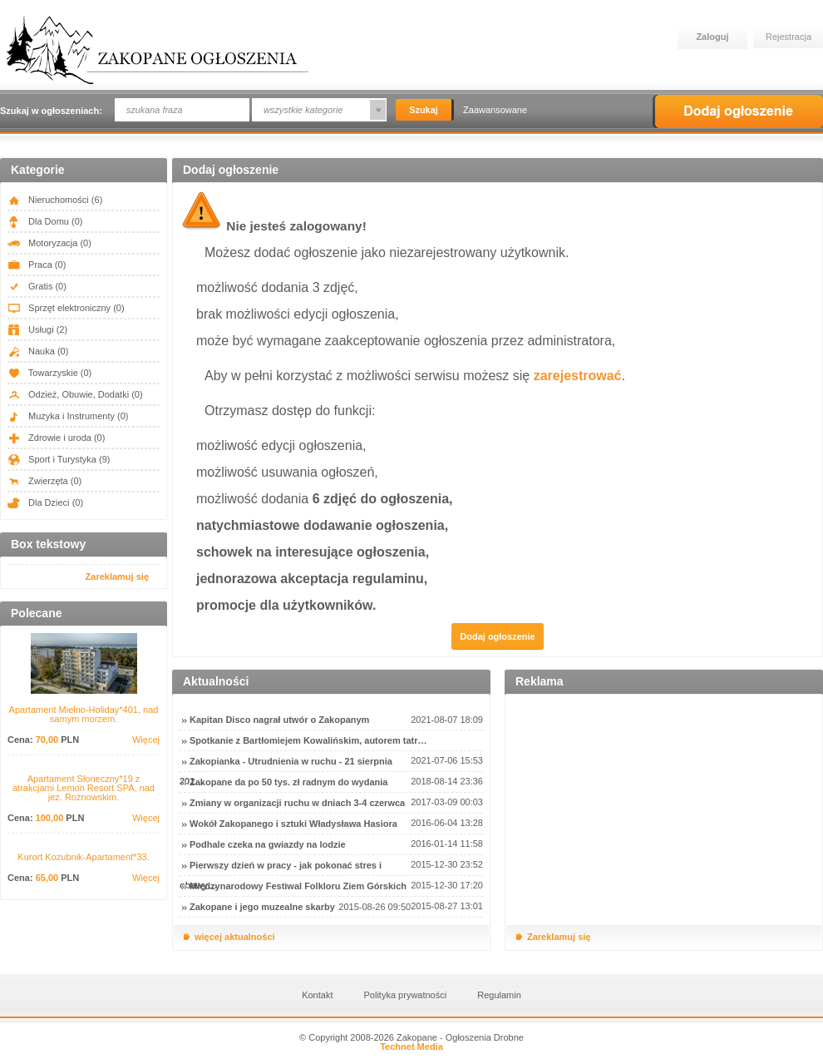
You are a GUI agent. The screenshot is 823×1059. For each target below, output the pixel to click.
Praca (36, 265)
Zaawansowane (495, 110)
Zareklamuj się (117, 576)
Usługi (37, 329)
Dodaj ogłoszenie (738, 111)
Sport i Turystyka (58, 459)
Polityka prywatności (405, 995)
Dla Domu (44, 221)
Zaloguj (712, 37)
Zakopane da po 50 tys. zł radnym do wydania (288, 782)
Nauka (37, 351)
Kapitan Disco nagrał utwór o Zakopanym (279, 720)
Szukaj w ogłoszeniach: (51, 111)
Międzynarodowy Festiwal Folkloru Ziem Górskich (298, 886)
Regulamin (499, 995)
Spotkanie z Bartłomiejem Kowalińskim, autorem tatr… (308, 740)
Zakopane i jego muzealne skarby (262, 907)
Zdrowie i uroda (56, 438)
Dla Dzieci (45, 502)
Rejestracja (788, 37)
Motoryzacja (49, 243)
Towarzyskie (49, 373)
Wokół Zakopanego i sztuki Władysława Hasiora (293, 824)
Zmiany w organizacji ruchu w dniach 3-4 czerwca (297, 803)
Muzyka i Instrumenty (68, 416)
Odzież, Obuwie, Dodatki (75, 394)
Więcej (146, 740)
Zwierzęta (44, 481)
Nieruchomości (54, 200)
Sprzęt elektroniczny (66, 308)
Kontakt (317, 995)
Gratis (37, 286)
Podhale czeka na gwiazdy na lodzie (268, 844)
